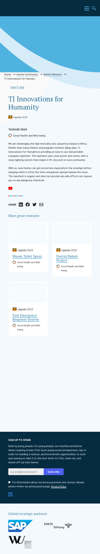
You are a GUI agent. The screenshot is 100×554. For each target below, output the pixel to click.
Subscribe (54, 471)
